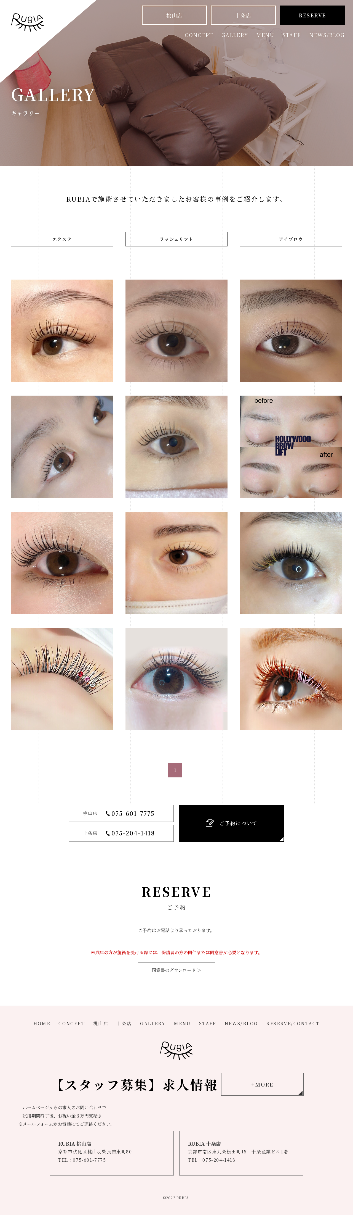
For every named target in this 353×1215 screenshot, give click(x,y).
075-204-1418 (133, 833)
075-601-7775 (133, 813)
